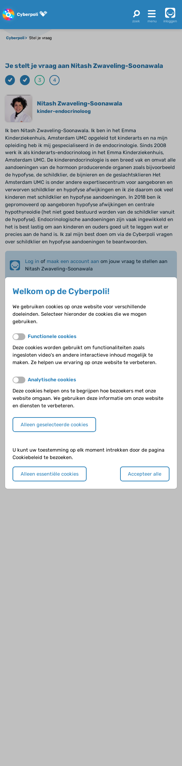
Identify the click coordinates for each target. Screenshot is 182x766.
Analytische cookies (52, 380)
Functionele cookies (52, 336)
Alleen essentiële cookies (49, 474)
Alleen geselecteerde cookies (54, 425)
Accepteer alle (144, 474)
